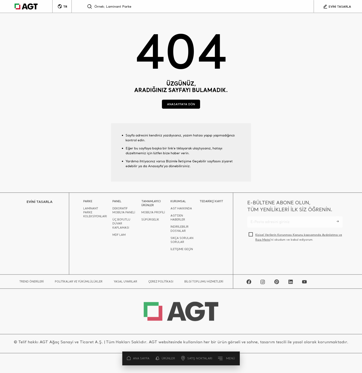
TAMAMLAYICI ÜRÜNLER (151, 204)
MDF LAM (119, 236)
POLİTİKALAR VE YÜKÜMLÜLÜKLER (78, 283)
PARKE (87, 202)
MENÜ (227, 358)
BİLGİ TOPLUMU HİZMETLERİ (203, 283)
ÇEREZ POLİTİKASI (160, 283)
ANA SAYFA (138, 358)
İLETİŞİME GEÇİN (181, 250)
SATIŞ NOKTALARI (197, 358)
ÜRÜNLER (165, 358)
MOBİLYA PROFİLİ (153, 214)
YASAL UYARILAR (125, 283)
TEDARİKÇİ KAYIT (211, 202)
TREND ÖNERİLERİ (31, 283)
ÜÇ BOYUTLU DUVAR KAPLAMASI (121, 225)
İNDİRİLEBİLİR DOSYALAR (179, 230)
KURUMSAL (178, 202)
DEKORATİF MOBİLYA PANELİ (123, 212)
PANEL (116, 202)
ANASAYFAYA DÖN (181, 104)
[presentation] (282, 257)
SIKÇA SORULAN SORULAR (181, 241)
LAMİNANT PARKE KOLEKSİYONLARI (95, 213)
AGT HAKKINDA (181, 210)
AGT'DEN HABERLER (177, 219)
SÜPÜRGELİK (150, 221)
